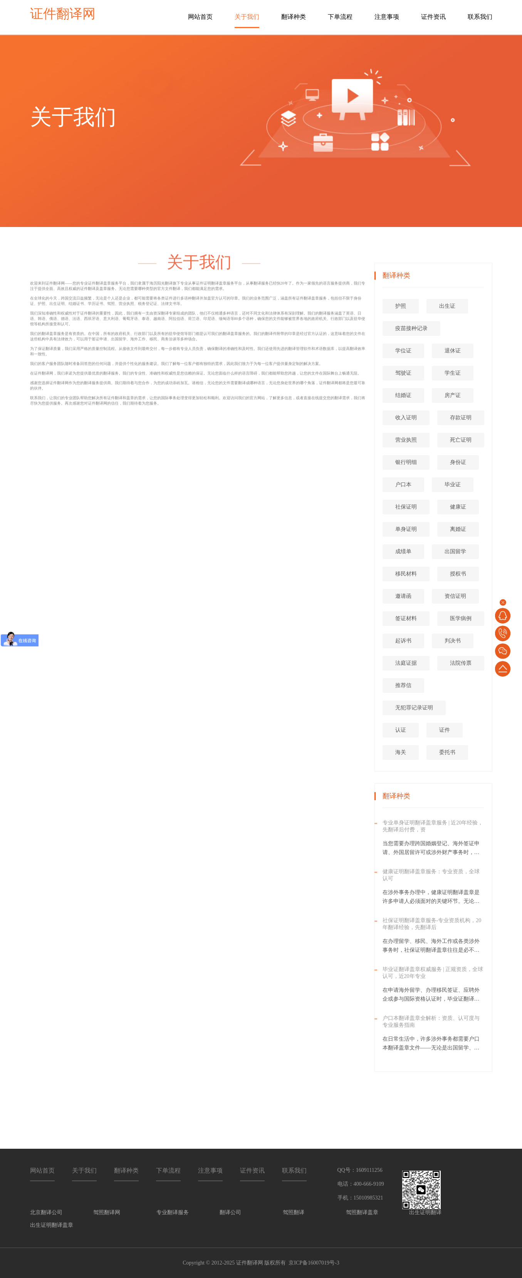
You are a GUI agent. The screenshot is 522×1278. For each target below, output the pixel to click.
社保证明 (406, 507)
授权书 (458, 574)
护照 (400, 306)
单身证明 (406, 529)
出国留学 (455, 551)
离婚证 (458, 529)
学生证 (453, 373)
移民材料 (406, 574)
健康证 (458, 507)
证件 (444, 730)
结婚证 (403, 395)
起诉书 (403, 641)
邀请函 (403, 596)
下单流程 (340, 16)
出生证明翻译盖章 (51, 1225)
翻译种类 (293, 16)
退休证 (453, 351)
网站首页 (200, 16)
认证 (400, 730)
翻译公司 (230, 1212)
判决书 (453, 641)
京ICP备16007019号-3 (314, 1263)
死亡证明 (461, 440)
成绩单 (403, 551)
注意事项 (386, 16)
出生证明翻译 (425, 1212)
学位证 (403, 351)
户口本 (403, 484)
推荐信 (403, 685)
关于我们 (247, 16)
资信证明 (455, 596)
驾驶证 (403, 373)
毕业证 (453, 484)
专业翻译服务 (172, 1212)
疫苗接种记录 (411, 328)
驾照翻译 (293, 1212)
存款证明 (461, 417)
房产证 (453, 395)
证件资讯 (433, 16)
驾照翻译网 (106, 1212)
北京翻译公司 (46, 1212)
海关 (400, 752)
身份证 (458, 462)
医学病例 (461, 618)
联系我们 (480, 16)
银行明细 (406, 462)
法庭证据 (406, 663)
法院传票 (461, 663)
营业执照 (406, 440)
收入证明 (406, 417)
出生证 (447, 306)
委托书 (447, 752)
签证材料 (406, 618)
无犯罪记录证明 (414, 708)
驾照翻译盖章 (362, 1212)
